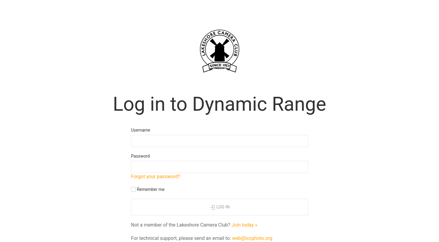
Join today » (244, 225)
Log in (219, 207)
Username (140, 130)
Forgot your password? (155, 176)
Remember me (148, 189)
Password (140, 156)
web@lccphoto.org (252, 238)
